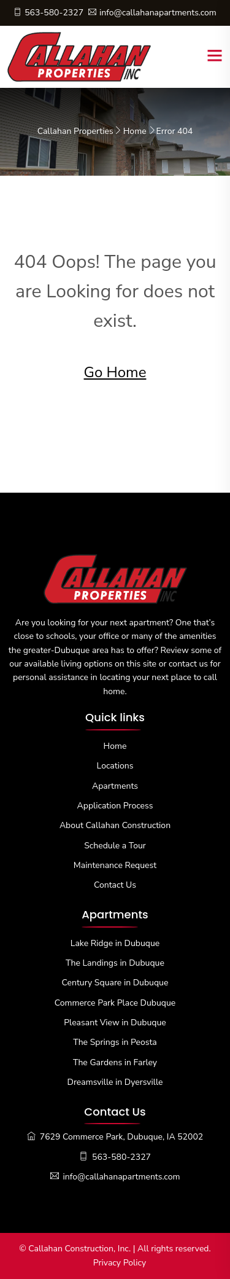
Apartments (115, 786)
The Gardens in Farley (115, 1062)
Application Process (115, 806)
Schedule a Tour (115, 845)
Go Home (115, 372)
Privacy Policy (119, 1263)
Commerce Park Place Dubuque (115, 1003)
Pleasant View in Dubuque (115, 1022)
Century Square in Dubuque (115, 982)
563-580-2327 (48, 12)
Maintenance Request (115, 865)
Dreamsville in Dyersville (115, 1082)
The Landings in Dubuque (115, 963)
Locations (115, 766)
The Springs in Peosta (115, 1042)
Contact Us (115, 885)
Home (135, 131)
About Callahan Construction (115, 825)
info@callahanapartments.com (152, 12)
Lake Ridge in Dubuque (115, 943)
